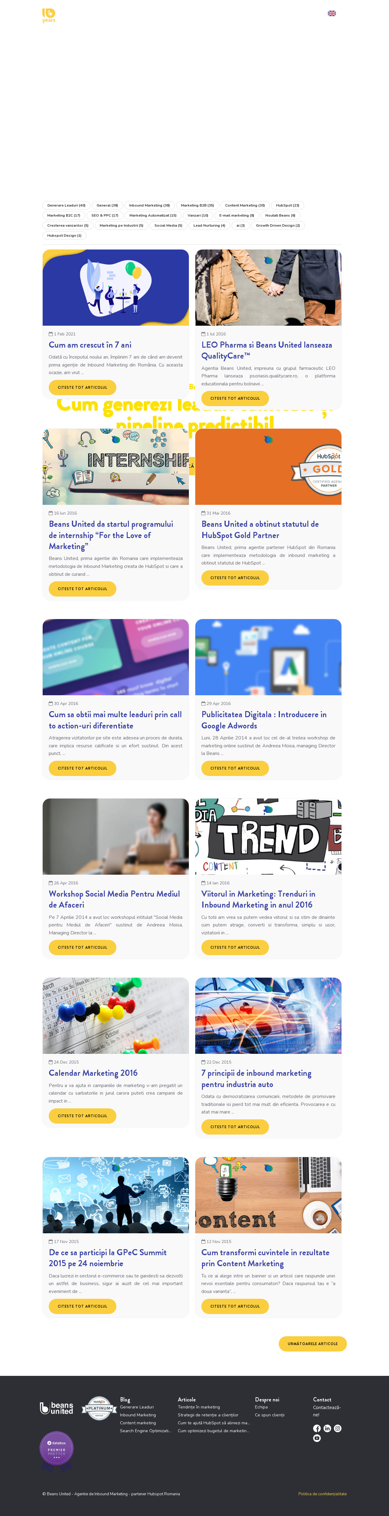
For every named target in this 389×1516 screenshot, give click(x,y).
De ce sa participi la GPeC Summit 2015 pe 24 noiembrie (108, 1258)
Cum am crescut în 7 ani (90, 345)
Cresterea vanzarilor (68, 225)
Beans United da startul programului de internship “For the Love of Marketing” (111, 535)
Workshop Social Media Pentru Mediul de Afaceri (114, 899)
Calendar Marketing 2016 (93, 1073)
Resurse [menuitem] (258, 11)
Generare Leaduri (66, 205)
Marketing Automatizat (153, 215)
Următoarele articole (313, 1344)
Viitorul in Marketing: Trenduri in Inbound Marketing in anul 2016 (258, 899)
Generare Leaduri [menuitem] (137, 1407)
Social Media (168, 225)
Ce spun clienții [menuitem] (270, 1415)
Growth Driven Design (278, 225)
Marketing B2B (197, 205)
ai (240, 225)
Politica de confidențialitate (323, 1494)
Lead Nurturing (209, 225)
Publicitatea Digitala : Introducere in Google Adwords (264, 720)
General (107, 205)
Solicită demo (308, 11)
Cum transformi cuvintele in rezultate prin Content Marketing (265, 1258)
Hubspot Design (64, 235)
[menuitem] (336, 12)
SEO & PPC (104, 215)
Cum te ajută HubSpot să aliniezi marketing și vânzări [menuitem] (214, 1423)
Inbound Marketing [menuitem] (138, 1415)
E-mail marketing (236, 215)
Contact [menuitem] (280, 11)
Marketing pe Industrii (121, 225)
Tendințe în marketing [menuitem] (199, 1407)
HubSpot (287, 205)
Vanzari (198, 215)
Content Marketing (245, 205)
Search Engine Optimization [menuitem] (146, 1431)
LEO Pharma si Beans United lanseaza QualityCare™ (266, 350)
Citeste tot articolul (82, 387)
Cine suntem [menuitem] (202, 11)
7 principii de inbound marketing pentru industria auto (256, 1078)
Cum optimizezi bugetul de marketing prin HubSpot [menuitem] (214, 1431)
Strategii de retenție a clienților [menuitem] (208, 1415)
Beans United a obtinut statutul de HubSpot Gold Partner (260, 529)
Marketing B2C (63, 215)
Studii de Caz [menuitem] (232, 11)
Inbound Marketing (149, 205)
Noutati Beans (280, 215)
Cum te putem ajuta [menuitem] (129, 11)
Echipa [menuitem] (261, 1407)
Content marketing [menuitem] (138, 1423)
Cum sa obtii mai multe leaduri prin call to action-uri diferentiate (115, 720)
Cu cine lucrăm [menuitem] (170, 11)
